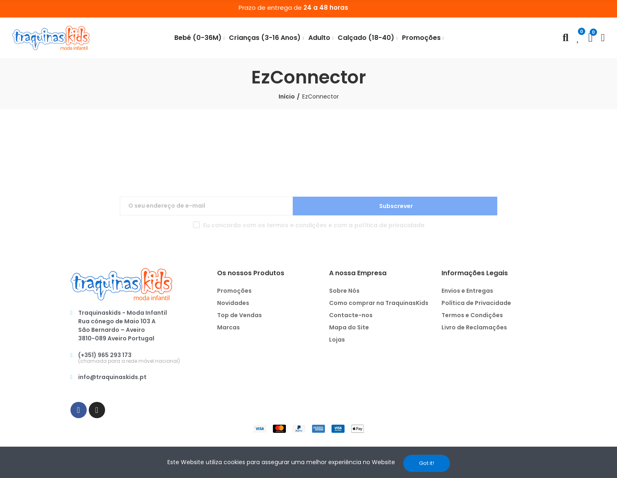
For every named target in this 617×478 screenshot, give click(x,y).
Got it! (426, 463)
